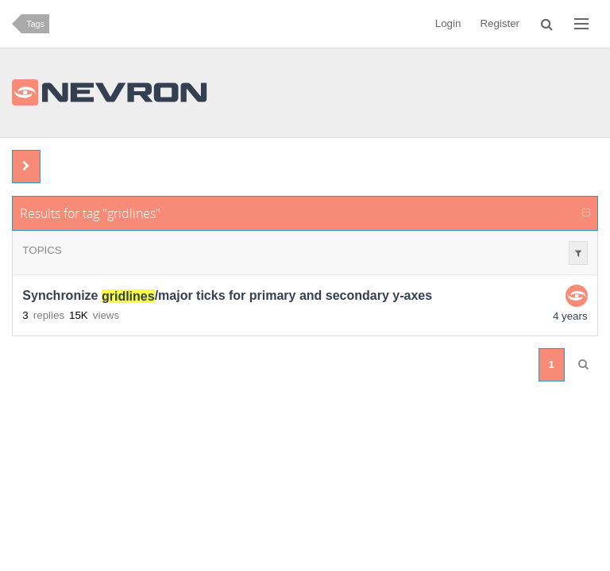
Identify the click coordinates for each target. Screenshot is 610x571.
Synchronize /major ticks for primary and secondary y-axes (227, 296)
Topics (41, 250)
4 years (570, 316)
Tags (35, 24)
